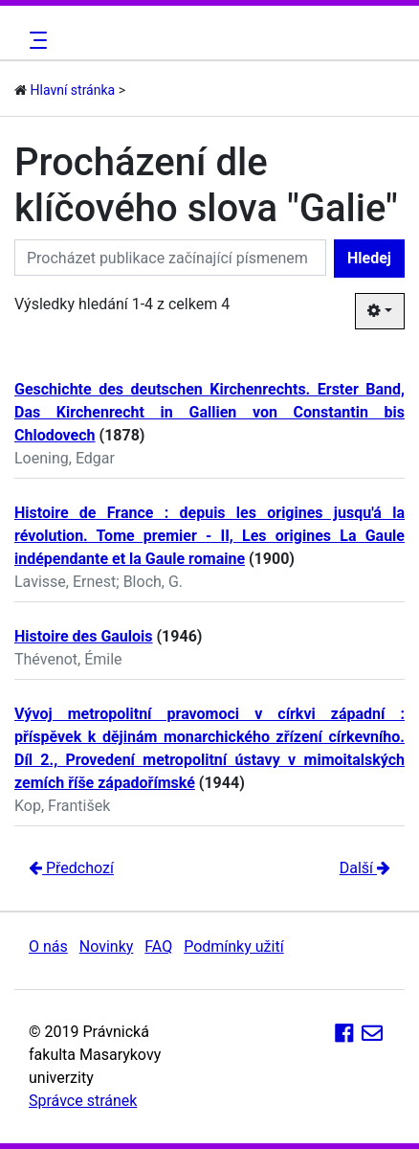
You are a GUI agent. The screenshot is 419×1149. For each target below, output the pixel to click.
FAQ (158, 946)
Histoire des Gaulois (83, 636)
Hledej (369, 258)
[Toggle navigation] (35, 40)
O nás (48, 946)
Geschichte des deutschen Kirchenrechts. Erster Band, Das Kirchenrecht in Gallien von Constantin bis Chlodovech (209, 412)
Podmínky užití (233, 946)
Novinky (106, 946)
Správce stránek (83, 1101)
